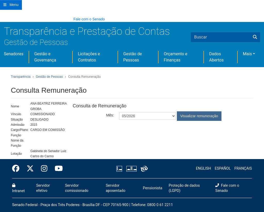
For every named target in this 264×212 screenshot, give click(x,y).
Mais (247, 53)
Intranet (18, 188)
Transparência (20, 76)
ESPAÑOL (223, 168)
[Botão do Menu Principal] (11, 5)
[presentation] (158, 133)
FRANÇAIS (243, 168)
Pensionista (152, 188)
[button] (2, 19)
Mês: (110, 115)
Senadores (13, 53)
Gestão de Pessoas (36, 42)
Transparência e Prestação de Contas (87, 31)
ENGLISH (203, 168)
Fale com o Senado (89, 19)
